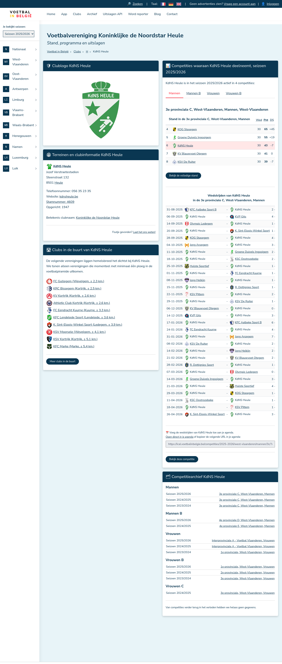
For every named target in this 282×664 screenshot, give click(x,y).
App (64, 14)
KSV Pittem (197, 294)
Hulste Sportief (199, 266)
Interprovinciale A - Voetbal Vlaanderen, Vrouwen (243, 541)
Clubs (77, 14)
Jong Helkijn (197, 280)
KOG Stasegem (187, 129)
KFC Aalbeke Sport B (203, 209)
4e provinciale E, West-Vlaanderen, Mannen (247, 526)
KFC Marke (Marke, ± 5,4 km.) (73, 346)
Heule (59, 183)
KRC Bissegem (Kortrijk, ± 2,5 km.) (77, 289)
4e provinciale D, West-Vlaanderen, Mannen (247, 520)
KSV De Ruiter (187, 162)
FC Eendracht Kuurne (248, 273)
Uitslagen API (112, 14)
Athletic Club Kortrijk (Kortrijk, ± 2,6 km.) (81, 303)
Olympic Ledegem (201, 224)
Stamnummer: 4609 (60, 202)
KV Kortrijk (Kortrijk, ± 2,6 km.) (74, 296)
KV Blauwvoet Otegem (192, 154)
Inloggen (273, 4)
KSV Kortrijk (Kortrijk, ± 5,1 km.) (75, 339)
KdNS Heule (185, 145)
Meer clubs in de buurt (62, 361)
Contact (172, 14)
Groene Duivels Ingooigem (194, 137)
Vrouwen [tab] (213, 93)
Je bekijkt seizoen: (14, 27)
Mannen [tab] (174, 93)
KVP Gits (240, 216)
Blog (157, 14)
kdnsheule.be (69, 196)
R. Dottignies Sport (247, 287)
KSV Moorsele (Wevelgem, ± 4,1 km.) (79, 332)
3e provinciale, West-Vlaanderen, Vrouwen (248, 578)
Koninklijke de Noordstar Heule (97, 218)
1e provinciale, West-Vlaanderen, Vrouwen (248, 552)
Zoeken (138, 4)
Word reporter (138, 14)
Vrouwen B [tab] (233, 93)
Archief (92, 14)
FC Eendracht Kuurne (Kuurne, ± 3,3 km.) (81, 310)
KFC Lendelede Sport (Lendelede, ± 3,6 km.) (84, 317)
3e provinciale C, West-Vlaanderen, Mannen (247, 494)
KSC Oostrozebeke (246, 259)
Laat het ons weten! (144, 232)
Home (51, 14)
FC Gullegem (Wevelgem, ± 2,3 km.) (78, 281)
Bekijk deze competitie (182, 459)
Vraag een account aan (240, 4)
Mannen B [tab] (193, 93)
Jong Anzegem (199, 245)
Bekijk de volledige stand (183, 175)
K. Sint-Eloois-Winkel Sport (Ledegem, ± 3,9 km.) (87, 325)
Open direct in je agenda (179, 437)
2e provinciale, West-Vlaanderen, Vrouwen (248, 572)
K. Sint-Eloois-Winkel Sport (252, 231)
